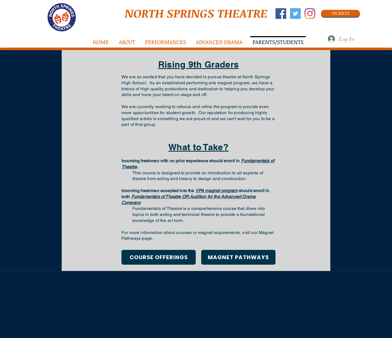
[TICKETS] (340, 13)
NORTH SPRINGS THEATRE (196, 13)
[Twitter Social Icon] (295, 13)
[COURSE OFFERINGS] (158, 257)
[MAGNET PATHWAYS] (238, 257)
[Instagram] (310, 13)
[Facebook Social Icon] (280, 13)
